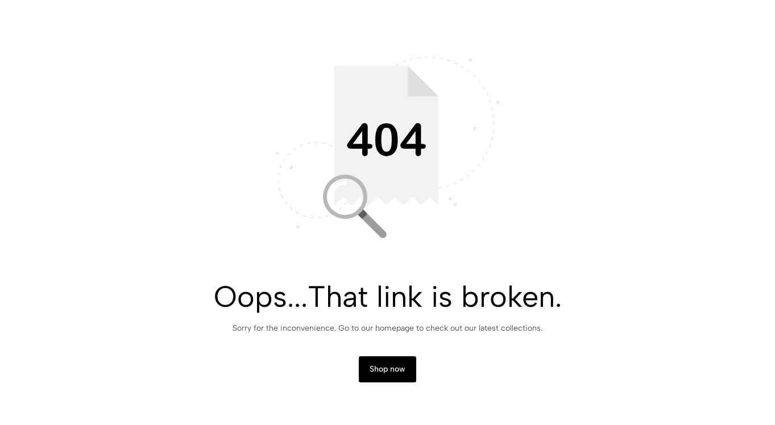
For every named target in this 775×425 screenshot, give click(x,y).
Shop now (387, 369)
